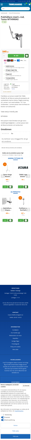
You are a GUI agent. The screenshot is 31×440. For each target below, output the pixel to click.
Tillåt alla (15, 436)
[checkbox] (6, 415)
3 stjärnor (5, 133)
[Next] (28, 176)
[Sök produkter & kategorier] (15, 8)
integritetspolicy (19, 411)
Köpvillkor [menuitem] (15, 338)
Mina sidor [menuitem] (15, 349)
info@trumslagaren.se (17, 315)
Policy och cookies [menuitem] (15, 346)
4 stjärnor (7, 133)
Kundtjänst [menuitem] (15, 330)
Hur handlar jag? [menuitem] (15, 333)
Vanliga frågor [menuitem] (15, 341)
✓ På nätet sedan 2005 (21, 1)
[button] (2, 4)
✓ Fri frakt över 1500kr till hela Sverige (8, 1)
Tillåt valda (15, 431)
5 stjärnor (8, 133)
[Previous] (3, 176)
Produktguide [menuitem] (15, 344)
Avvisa (15, 425)
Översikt (26, 385)
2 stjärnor (4, 133)
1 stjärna (2, 133)
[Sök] (27, 8)
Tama (13, 89)
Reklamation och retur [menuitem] (15, 335)
